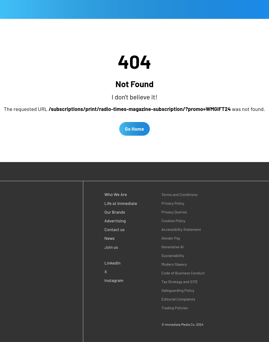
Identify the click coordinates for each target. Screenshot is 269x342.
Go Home (134, 129)
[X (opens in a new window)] (121, 272)
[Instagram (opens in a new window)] (121, 280)
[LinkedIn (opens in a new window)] (121, 263)
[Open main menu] (4, 9)
